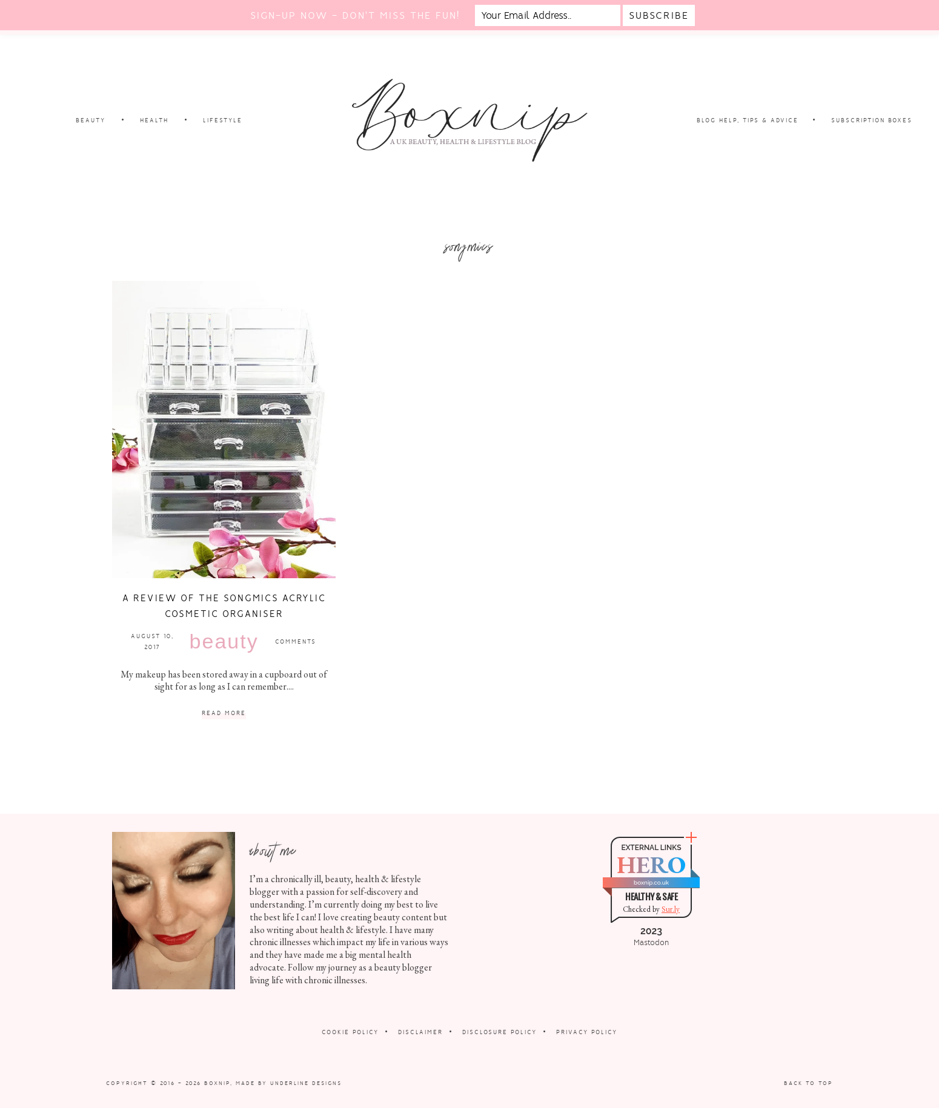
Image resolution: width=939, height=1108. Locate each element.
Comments (295, 641)
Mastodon (651, 943)
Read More (224, 713)
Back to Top (808, 1083)
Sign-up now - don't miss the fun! (355, 15)
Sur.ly (671, 909)
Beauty (224, 641)
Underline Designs (306, 1083)
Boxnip (217, 1083)
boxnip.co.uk (651, 882)
